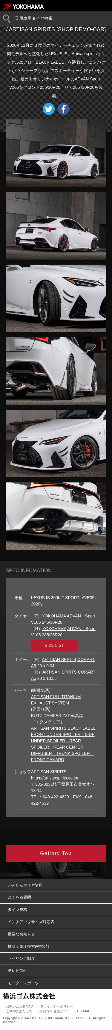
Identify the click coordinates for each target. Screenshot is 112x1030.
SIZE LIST (54, 645)
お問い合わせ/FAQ (19, 1006)
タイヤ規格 (17, 909)
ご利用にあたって (19, 1011)
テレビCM (17, 970)
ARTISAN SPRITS (59, 659)
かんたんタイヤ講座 (25, 885)
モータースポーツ (23, 983)
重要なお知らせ (21, 934)
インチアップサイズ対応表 (31, 922)
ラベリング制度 (21, 958)
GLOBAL (83, 1011)
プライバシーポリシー (56, 1006)
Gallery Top (56, 853)
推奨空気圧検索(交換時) (28, 946)
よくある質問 (19, 897)
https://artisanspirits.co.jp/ (54, 778)
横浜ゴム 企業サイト (54, 1011)
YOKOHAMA (54, 616)
